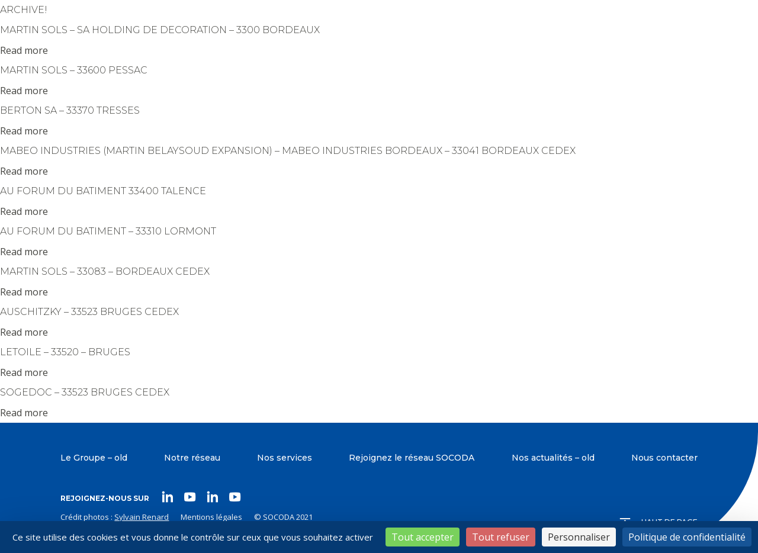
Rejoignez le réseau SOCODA (411, 457)
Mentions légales (211, 517)
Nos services (284, 457)
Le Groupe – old (93, 457)
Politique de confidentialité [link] (687, 537)
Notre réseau (192, 457)
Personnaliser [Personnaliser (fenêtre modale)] (579, 537)
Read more (24, 50)
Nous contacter (664, 457)
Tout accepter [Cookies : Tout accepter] (422, 537)
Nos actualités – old (553, 457)
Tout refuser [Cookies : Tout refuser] (500, 537)
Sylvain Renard (141, 517)
